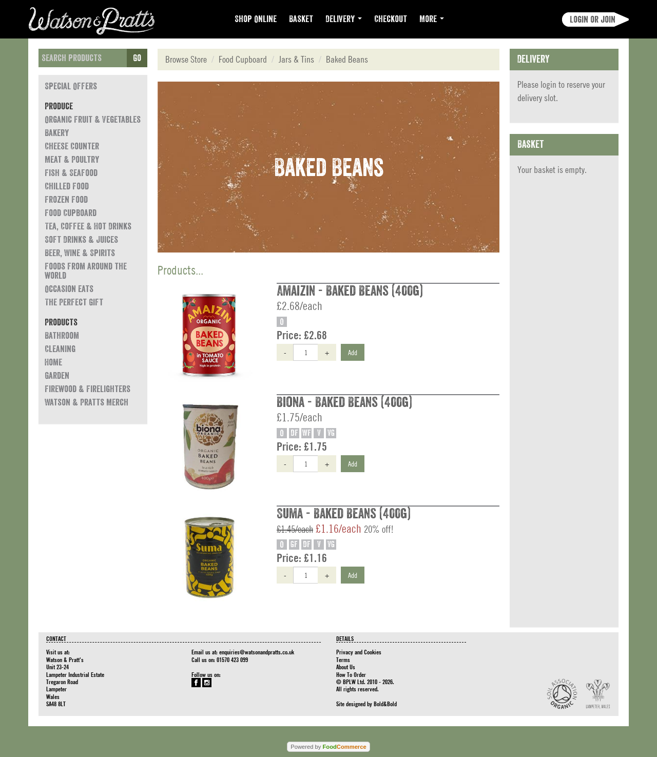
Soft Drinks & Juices (81, 239)
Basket (301, 19)
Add (352, 352)
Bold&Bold (385, 704)
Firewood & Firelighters (87, 389)
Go (137, 58)
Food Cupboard (70, 213)
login (548, 84)
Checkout (390, 19)
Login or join (592, 19)
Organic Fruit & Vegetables (93, 119)
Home (53, 362)
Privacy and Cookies (358, 652)
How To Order (351, 674)
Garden (57, 375)
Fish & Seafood (71, 173)
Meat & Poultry (72, 159)
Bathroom (62, 335)
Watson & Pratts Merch (86, 402)
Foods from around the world (86, 271)
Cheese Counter (72, 146)
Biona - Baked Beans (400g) (344, 402)
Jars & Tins (296, 59)
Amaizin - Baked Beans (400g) (350, 291)
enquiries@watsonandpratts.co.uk (256, 652)
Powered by (328, 747)
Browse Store (186, 59)
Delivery (343, 19)
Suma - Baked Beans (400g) (344, 514)
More (431, 19)
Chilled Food (67, 186)
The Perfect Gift (74, 302)
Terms (343, 659)
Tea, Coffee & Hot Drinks (88, 226)
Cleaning (60, 349)
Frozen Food (66, 199)
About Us (345, 667)
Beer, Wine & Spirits (80, 253)
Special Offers (71, 86)
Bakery (57, 133)
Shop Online (256, 19)
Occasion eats (69, 289)
